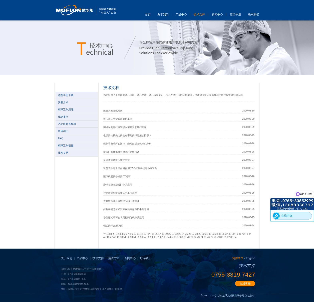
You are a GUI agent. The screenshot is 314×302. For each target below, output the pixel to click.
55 (138, 237)
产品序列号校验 (67, 123)
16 (156, 234)
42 (243, 234)
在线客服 (245, 283)
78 (215, 237)
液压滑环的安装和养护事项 (117, 119)
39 (233, 234)
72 (195, 237)
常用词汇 (63, 131)
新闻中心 (217, 14)
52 (128, 237)
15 (153, 234)
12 (141, 234)
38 (229, 234)
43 (246, 234)
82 (228, 237)
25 (186, 234)
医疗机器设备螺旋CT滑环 (117, 176)
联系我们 (253, 14)
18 (163, 234)
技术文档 (63, 152)
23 (179, 234)
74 (201, 237)
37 (226, 234)
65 (171, 237)
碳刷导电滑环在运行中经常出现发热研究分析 (127, 143)
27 (193, 234)
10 (135, 234)
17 (159, 234)
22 (176, 234)
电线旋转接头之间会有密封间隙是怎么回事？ (127, 135)
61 (158, 237)
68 (181, 237)
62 (161, 237)
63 (165, 237)
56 (141, 237)
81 (225, 237)
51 (124, 237)
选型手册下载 (65, 95)
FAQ (60, 138)
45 (104, 237)
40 (236, 234)
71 (191, 237)
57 (144, 237)
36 (223, 234)
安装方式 (63, 102)
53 (131, 237)
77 (211, 237)
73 (198, 237)
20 (169, 234)
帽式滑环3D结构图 (113, 225)
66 (175, 237)
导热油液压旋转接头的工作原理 (120, 193)
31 (206, 234)
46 (108, 237)
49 (118, 237)
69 (185, 237)
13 (145, 234)
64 (168, 237)
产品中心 (181, 14)
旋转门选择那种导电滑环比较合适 (121, 151)
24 (183, 234)
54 (134, 237)
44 (250, 234)
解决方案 (114, 258)
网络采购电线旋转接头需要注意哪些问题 (125, 127)
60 (155, 237)
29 (199, 234)
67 (178, 237)
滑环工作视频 (65, 145)
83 (231, 237)
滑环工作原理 (65, 109)
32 (209, 234)
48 (114, 237)
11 (138, 234)
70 (188, 237)
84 (235, 237)
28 (196, 234)
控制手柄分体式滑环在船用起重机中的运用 (126, 209)
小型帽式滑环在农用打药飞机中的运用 (123, 217)
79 (218, 237)
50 (121, 237)
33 (213, 234)
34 (216, 234)
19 (166, 234)
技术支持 (199, 14)
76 (208, 237)
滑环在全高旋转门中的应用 (117, 184)
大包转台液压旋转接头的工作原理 (121, 201)
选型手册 (235, 14)
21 (173, 234)
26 (189, 234)
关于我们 (163, 14)
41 (240, 234)
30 (203, 234)
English (250, 258)
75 (205, 237)
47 (111, 237)
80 (221, 237)
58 (148, 237)
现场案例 (63, 116)
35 (219, 234)
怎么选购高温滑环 (113, 110)
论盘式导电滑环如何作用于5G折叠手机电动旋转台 (130, 168)
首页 (148, 14)
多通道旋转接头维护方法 (116, 160)
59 (151, 237)
